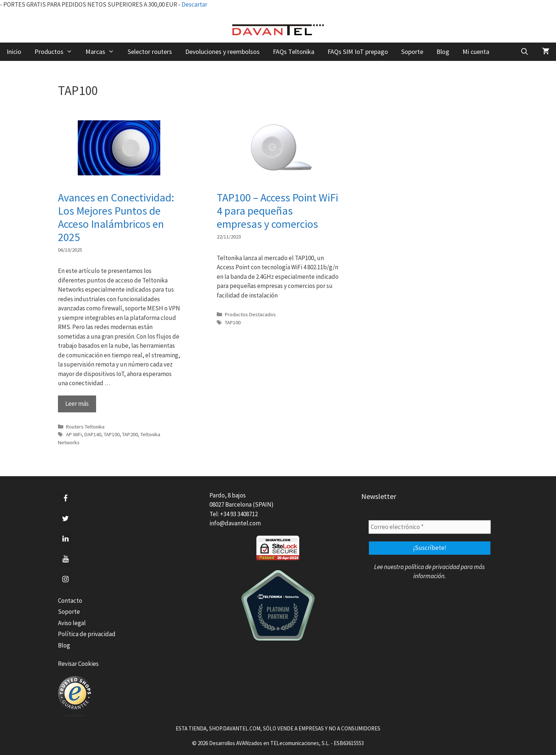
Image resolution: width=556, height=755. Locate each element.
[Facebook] (65, 498)
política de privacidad (432, 567)
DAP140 (92, 434)
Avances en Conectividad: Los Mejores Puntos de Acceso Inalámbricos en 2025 (116, 217)
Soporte (412, 51)
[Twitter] (65, 518)
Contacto (70, 601)
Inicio (14, 51)
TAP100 (112, 434)
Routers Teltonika (85, 426)
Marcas (103, 52)
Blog (442, 51)
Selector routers (150, 51)
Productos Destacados (250, 314)
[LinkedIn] (65, 539)
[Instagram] (65, 579)
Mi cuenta (475, 51)
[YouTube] (65, 559)
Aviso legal (72, 623)
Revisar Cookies (78, 664)
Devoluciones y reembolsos (222, 51)
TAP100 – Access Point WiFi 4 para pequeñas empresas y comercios (277, 210)
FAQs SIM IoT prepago (358, 51)
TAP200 (130, 434)
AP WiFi (74, 434)
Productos (56, 52)
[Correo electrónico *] (430, 527)
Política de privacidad (87, 634)
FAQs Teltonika (293, 51)
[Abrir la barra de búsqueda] (524, 52)
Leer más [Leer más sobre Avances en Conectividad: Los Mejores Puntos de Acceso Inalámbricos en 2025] (77, 404)
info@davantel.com (235, 523)
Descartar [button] (194, 4)
